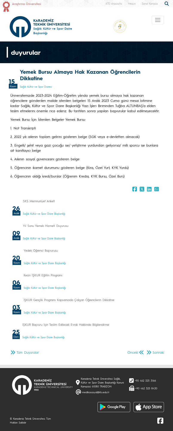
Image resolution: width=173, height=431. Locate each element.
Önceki (132, 352)
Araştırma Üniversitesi (26, 4)
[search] (167, 3)
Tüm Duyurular (28, 352)
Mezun (132, 3)
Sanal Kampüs (150, 3)
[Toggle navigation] (158, 20)
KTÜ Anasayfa (114, 3)
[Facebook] (160, 420)
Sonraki (158, 352)
